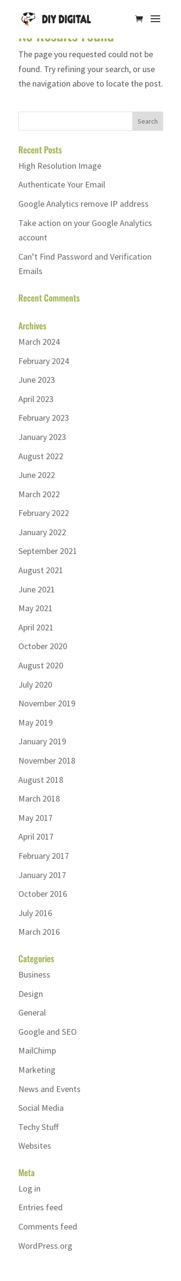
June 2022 (36, 474)
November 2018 (46, 760)
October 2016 (42, 893)
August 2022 (40, 456)
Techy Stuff (38, 1126)
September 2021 (47, 550)
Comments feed (47, 1226)
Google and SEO (47, 1031)
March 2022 (39, 494)
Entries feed (40, 1207)
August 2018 (40, 779)
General (32, 1012)
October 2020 (42, 646)
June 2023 (36, 379)
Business (34, 974)
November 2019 (46, 703)
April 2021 (36, 627)
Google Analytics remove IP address (83, 203)
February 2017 (43, 855)
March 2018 (39, 798)
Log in (29, 1188)
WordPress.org (45, 1245)
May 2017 (35, 817)
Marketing (37, 1069)
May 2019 (35, 722)
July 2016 (35, 912)
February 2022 (43, 512)
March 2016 (39, 931)
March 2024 (39, 341)
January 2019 (42, 741)
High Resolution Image (59, 165)
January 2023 (42, 436)
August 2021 (40, 570)
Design (30, 993)
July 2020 (35, 684)
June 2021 (36, 589)
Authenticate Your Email (61, 184)
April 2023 (36, 398)
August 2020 (40, 665)
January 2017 (42, 874)
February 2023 (43, 417)
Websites (34, 1145)
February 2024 (43, 360)
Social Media (41, 1107)
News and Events (49, 1088)
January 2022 (42, 532)
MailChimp (37, 1050)
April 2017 (36, 836)
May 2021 (35, 608)
